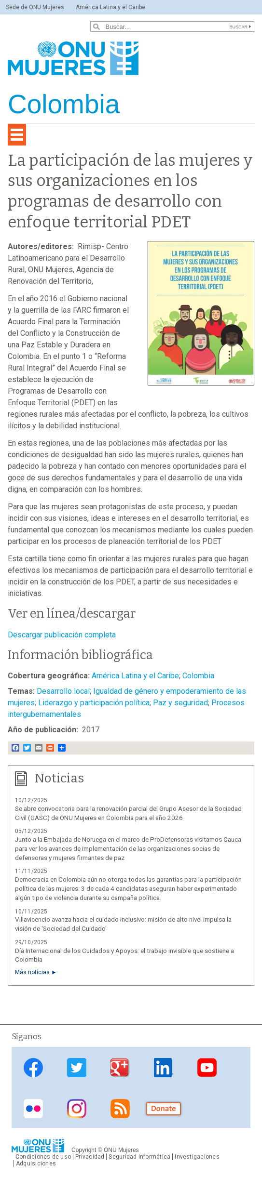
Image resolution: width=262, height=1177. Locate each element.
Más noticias (32, 972)
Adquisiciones (36, 1163)
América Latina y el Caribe (110, 7)
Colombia (198, 675)
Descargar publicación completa (62, 634)
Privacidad (89, 1156)
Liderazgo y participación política (94, 702)
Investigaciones (197, 1156)
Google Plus (120, 1067)
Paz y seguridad (180, 702)
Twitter (76, 1067)
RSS (120, 1108)
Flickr (33, 1108)
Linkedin (163, 1067)
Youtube (207, 1067)
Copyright (83, 1150)
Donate (163, 1108)
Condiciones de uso (43, 1156)
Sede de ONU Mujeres (35, 7)
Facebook (33, 1067)
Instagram (76, 1108)
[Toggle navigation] (17, 134)
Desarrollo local (63, 691)
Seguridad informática (139, 1156)
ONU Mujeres (121, 1150)
